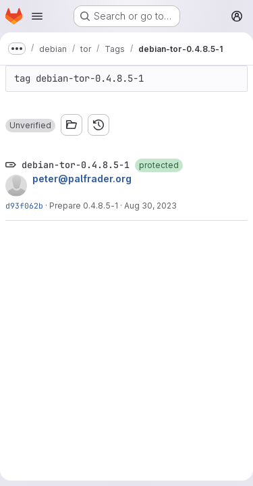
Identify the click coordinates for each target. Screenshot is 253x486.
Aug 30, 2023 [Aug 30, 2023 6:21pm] (150, 205)
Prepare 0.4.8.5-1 (83, 205)
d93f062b (24, 205)
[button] (30, 125)
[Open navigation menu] (37, 16)
